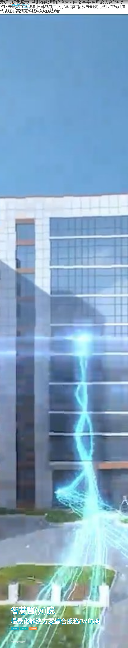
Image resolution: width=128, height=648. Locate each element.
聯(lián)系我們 (107, 6)
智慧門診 (24, 628)
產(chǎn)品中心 (76, 7)
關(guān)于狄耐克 (90, 6)
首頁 (53, 6)
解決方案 (63, 6)
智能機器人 (33, 628)
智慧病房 (15, 628)
